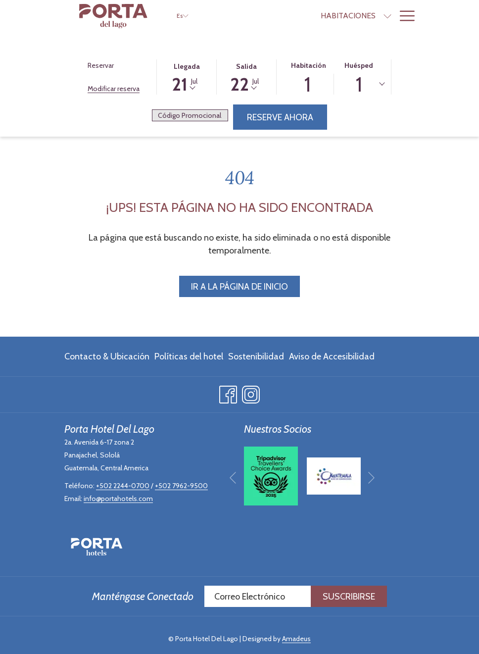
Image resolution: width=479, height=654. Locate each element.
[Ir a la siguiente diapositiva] (371, 478)
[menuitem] (290, 16)
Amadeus (296, 638)
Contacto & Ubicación (106, 356)
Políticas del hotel (188, 356)
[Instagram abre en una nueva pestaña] (251, 392)
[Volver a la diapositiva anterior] (233, 478)
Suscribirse (349, 596)
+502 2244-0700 (122, 485)
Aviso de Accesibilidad (332, 356)
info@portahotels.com (118, 498)
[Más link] (403, 16)
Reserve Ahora (280, 117)
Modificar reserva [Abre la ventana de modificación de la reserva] (114, 88)
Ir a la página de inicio (239, 286)
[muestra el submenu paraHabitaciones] (330, 16)
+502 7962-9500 (181, 485)
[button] (186, 76)
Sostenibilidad (256, 356)
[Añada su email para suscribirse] (257, 596)
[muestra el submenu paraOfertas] (387, 16)
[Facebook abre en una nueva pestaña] (228, 392)
